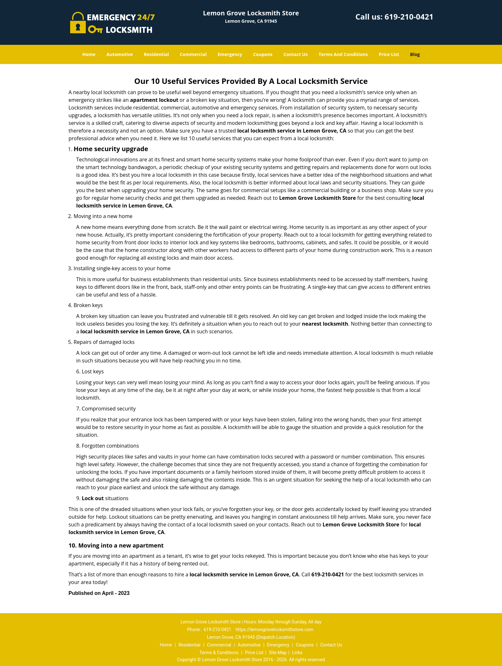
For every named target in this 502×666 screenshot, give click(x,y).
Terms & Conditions (219, 652)
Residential (156, 54)
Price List (389, 54)
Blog (415, 54)
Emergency (230, 54)
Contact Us (295, 54)
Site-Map (278, 652)
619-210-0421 (409, 16)
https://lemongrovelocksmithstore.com (274, 629)
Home (88, 54)
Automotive (120, 54)
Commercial (193, 54)
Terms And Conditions (343, 54)
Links (297, 652)
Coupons (262, 54)
